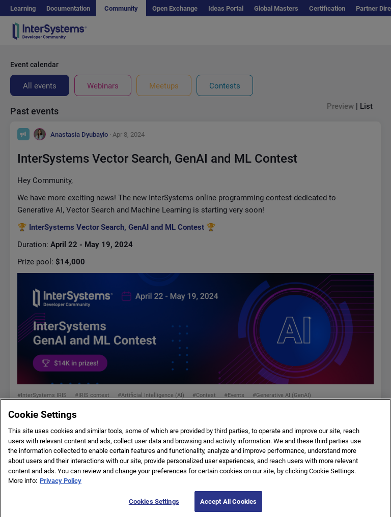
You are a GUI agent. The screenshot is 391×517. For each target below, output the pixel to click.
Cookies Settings (154, 506)
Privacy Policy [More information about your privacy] (60, 486)
